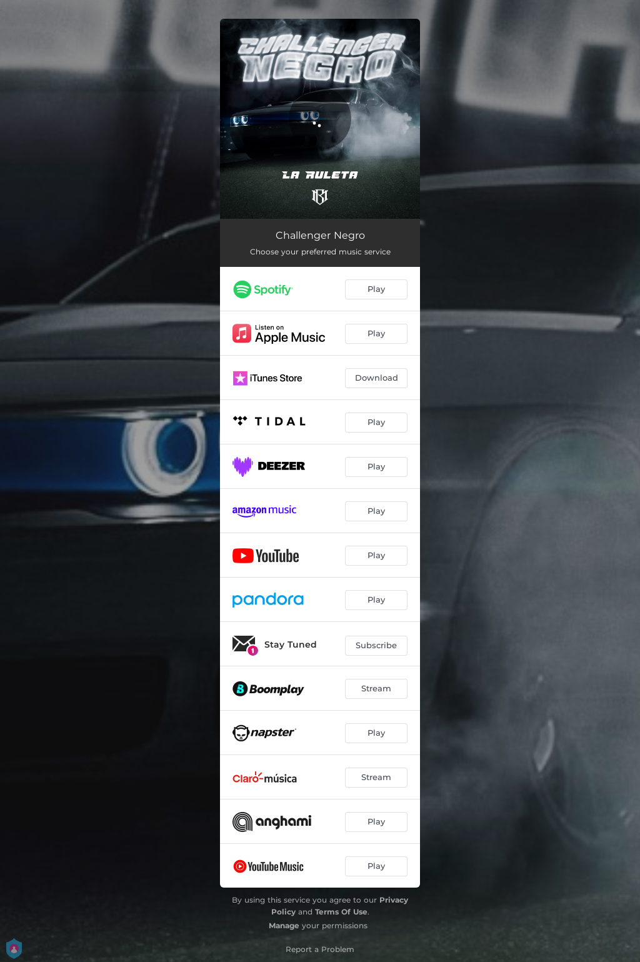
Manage (284, 925)
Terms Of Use (341, 911)
